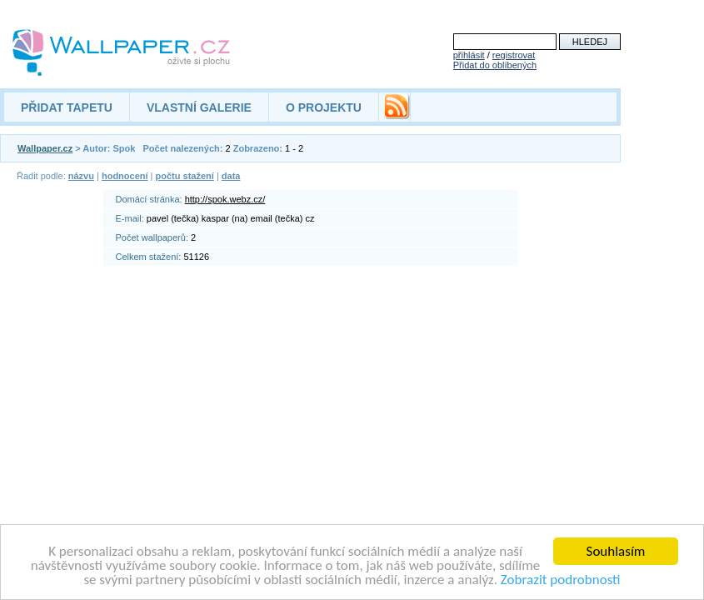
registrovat (513, 55)
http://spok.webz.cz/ (225, 199)
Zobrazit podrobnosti (561, 580)
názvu (81, 176)
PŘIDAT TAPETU (66, 107)
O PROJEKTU (324, 107)
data (231, 176)
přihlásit (469, 55)
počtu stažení (185, 176)
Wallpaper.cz (44, 148)
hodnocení (125, 176)
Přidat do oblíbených (495, 65)
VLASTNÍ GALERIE (199, 107)
